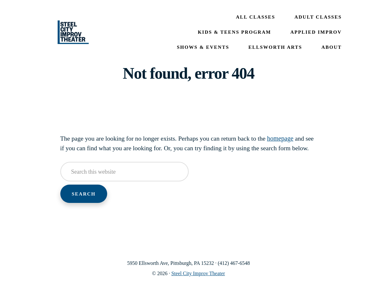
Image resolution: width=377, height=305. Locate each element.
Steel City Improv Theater (73, 32)
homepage (283, 138)
